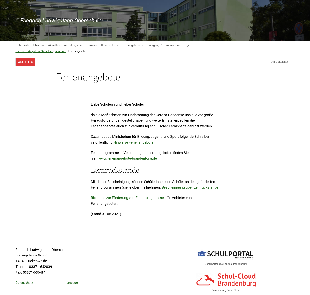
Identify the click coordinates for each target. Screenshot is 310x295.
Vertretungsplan (73, 45)
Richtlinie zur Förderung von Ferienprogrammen (128, 198)
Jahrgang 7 (155, 45)
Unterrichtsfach (112, 45)
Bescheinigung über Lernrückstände (190, 187)
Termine (92, 45)
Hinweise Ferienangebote (133, 142)
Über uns (38, 45)
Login (186, 45)
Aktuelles (54, 45)
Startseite (23, 45)
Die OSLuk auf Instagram (288, 61)
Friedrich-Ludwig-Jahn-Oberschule (60, 20)
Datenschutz (24, 283)
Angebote (136, 45)
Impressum (173, 45)
